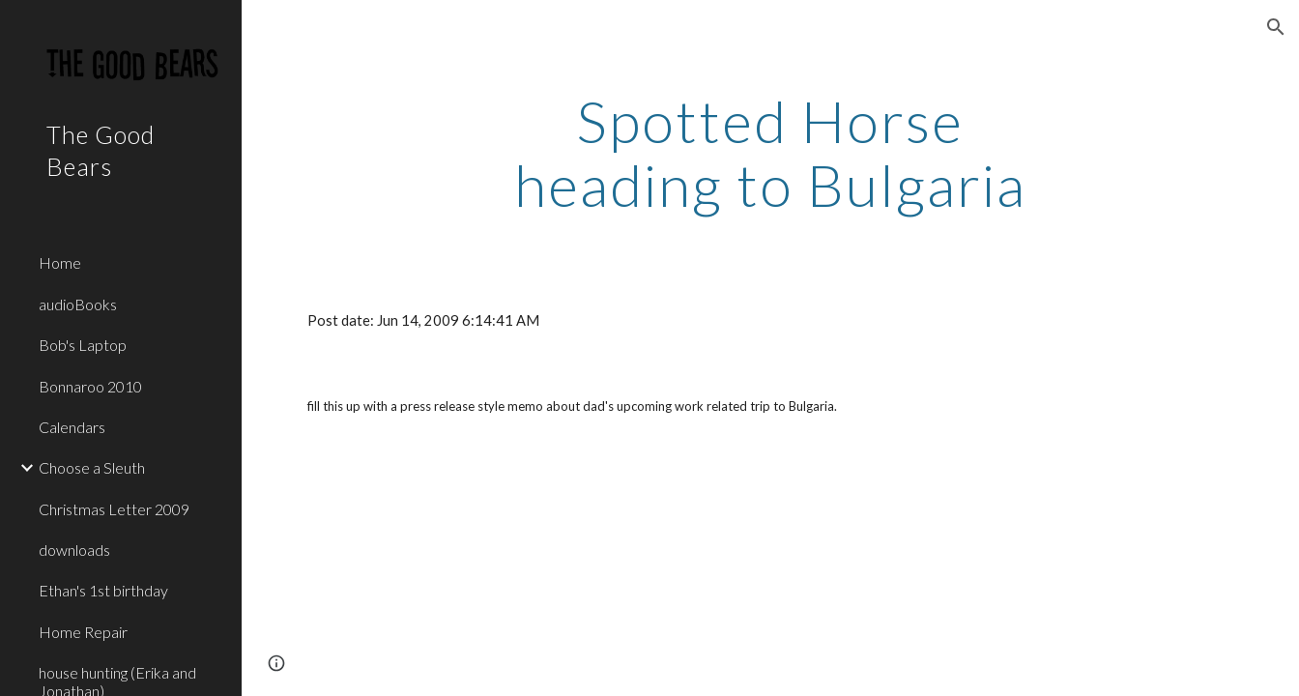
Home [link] (60, 262)
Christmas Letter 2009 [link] (114, 509)
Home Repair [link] (83, 632)
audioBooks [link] (78, 304)
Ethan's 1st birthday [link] (103, 590)
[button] (1276, 27)
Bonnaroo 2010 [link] (90, 386)
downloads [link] (74, 549)
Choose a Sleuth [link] (92, 467)
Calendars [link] (72, 427)
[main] (770, 152)
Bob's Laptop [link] (83, 344)
